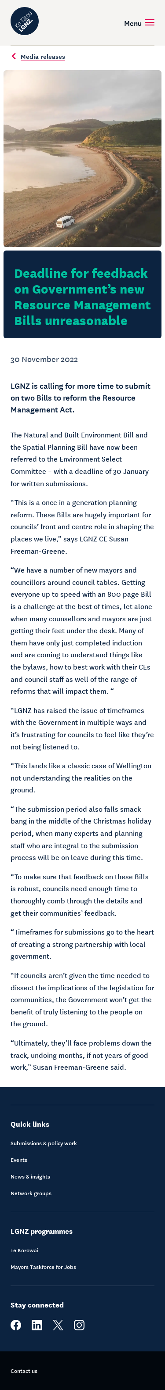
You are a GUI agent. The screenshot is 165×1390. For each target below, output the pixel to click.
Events (19, 1159)
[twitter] (58, 1328)
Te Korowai (24, 1250)
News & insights (30, 1176)
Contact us (24, 1370)
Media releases (38, 56)
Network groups (31, 1193)
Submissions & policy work (44, 1143)
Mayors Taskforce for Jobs (43, 1266)
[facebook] (16, 1328)
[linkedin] (37, 1328)
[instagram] (79, 1328)
